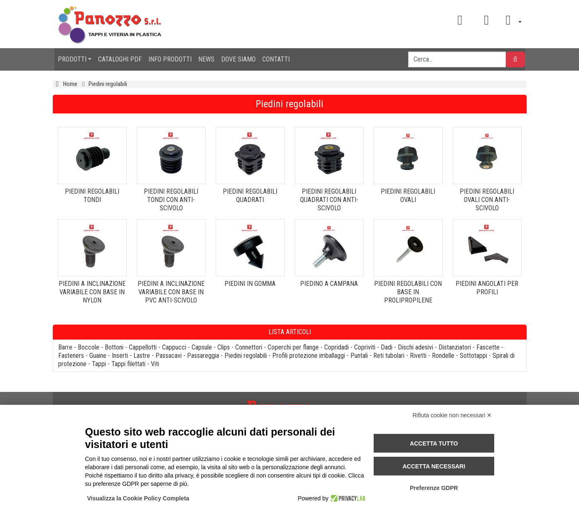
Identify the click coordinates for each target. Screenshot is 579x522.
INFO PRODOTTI (170, 59)
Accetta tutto (434, 443)
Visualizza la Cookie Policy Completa (138, 498)
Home (70, 84)
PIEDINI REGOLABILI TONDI (92, 195)
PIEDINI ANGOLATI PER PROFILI (487, 288)
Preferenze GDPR (434, 488)
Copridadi (336, 347)
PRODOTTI (72, 59)
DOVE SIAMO (238, 59)
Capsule (202, 347)
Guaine (97, 355)
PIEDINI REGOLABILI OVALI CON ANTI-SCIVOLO (487, 199)
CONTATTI (276, 59)
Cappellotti (143, 347)
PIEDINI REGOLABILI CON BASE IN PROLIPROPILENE (408, 292)
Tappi (99, 364)
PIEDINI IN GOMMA (250, 284)
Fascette (488, 347)
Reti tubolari (388, 355)
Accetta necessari (433, 466)
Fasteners (71, 355)
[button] (510, 20)
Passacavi (168, 355)
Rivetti (418, 355)
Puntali (359, 355)
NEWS (206, 59)
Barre (65, 347)
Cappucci (174, 347)
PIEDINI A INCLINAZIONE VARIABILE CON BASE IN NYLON (92, 292)
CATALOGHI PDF (120, 59)
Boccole (88, 347)
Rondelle (443, 355)
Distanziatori (455, 347)
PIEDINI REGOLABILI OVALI (408, 195)
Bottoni (114, 347)
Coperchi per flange (293, 347)
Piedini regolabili (245, 355)
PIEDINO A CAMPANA (329, 284)
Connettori (248, 347)
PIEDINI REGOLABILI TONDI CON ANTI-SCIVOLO (171, 199)
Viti (155, 364)
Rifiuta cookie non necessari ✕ (452, 415)
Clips (223, 347)
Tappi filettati (128, 364)
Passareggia (203, 355)
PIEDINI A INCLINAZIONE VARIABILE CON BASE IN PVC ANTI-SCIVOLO (171, 292)
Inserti (120, 355)
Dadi (386, 347)
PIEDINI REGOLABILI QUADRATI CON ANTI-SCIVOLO (329, 199)
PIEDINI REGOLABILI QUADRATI (250, 195)
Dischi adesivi (415, 347)
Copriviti (364, 347)
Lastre (141, 355)
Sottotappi (473, 355)
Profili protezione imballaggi (308, 355)
